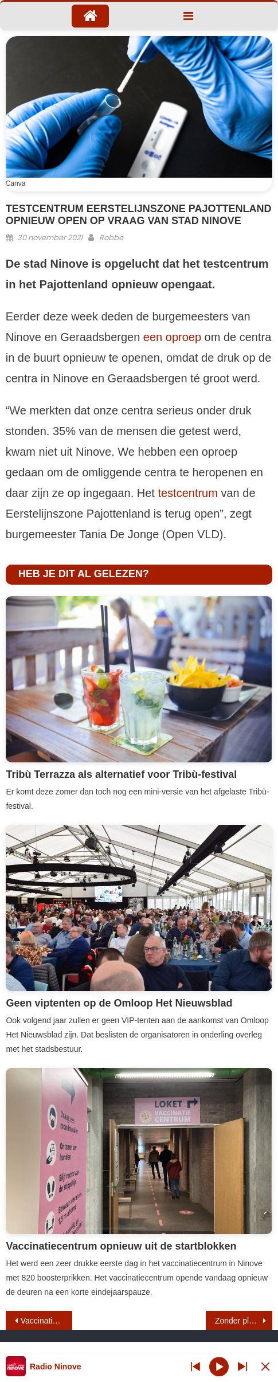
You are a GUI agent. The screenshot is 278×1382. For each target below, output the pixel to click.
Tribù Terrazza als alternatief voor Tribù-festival (121, 774)
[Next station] (195, 1366)
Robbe (111, 237)
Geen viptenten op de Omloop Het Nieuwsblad (119, 1003)
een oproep (172, 337)
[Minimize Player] (265, 1366)
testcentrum (187, 493)
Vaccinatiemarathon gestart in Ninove (46, 1320)
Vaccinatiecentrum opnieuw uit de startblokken (121, 1246)
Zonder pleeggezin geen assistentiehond (243, 1320)
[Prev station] (242, 1366)
